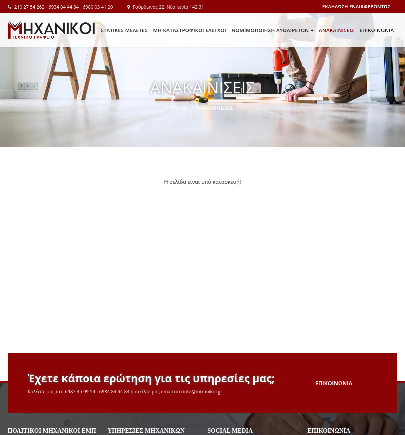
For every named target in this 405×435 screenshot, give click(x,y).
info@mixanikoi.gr (202, 391)
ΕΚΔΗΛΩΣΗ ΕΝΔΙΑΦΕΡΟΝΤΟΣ (356, 6)
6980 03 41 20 (98, 7)
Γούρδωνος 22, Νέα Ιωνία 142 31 (168, 7)
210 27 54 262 (29, 7)
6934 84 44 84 (63, 7)
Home (179, 107)
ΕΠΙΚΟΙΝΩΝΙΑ (334, 383)
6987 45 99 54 (80, 391)
